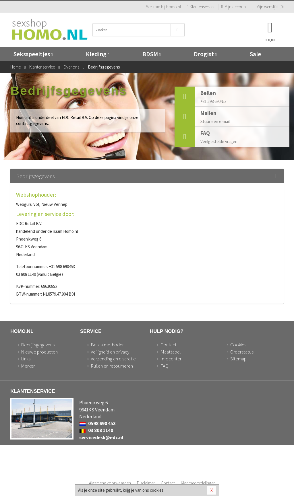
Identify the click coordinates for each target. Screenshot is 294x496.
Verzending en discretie (113, 359)
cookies (157, 490)
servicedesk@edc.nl (101, 437)
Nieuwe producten (39, 352)
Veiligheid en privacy (110, 352)
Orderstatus (242, 352)
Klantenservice (201, 6)
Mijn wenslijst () (268, 6)
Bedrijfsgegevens (38, 344)
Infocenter (170, 359)
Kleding (97, 54)
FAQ (164, 366)
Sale (255, 54)
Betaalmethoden (108, 344)
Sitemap (238, 359)
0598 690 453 (97, 423)
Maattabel (170, 352)
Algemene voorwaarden (110, 483)
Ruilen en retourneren (112, 366)
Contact (168, 344)
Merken (28, 366)
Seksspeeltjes (33, 54)
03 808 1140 (96, 430)
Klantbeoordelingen (198, 483)
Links (25, 359)
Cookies (238, 344)
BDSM (151, 54)
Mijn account (234, 6)
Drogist (205, 54)
